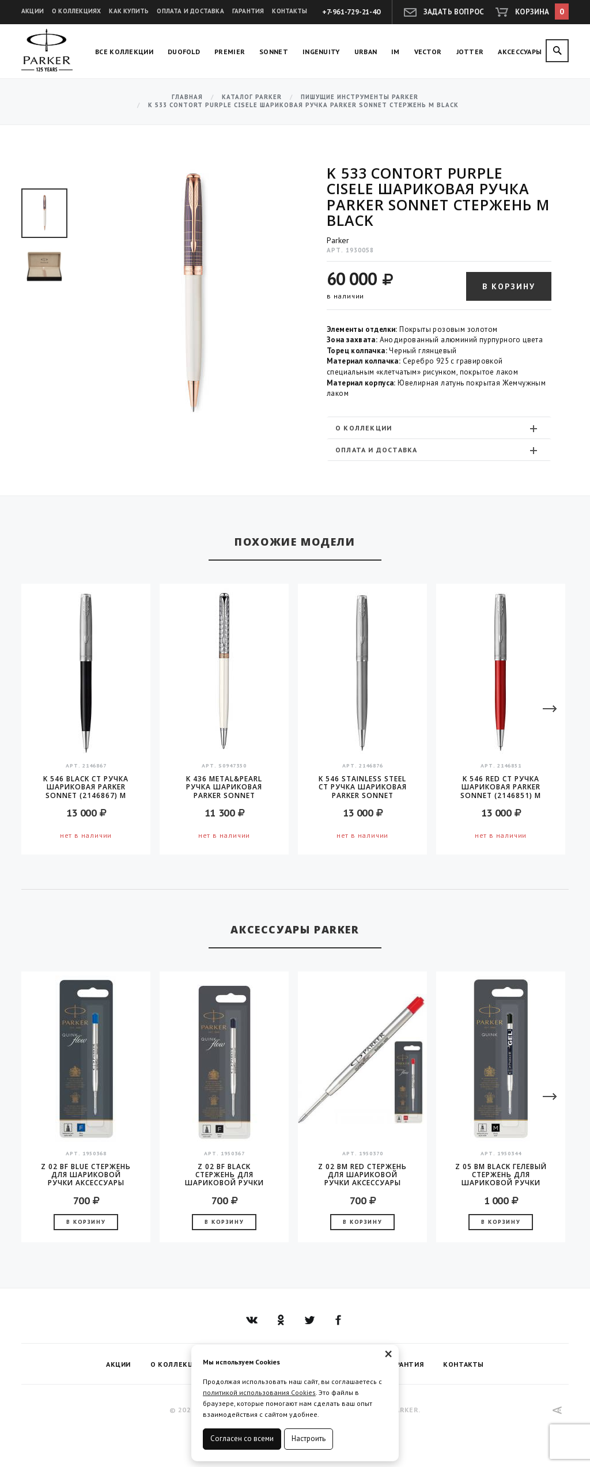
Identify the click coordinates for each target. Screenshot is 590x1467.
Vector (428, 51)
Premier (229, 51)
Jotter (470, 51)
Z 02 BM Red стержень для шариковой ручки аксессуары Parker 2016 (362, 1175)
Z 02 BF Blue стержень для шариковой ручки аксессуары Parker (86, 1175)
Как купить (129, 11)
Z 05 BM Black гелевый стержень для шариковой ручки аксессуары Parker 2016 (501, 1175)
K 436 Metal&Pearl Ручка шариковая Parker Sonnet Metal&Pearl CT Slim (224, 787)
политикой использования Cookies (259, 1392)
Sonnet (273, 51)
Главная (187, 97)
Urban (365, 51)
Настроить (309, 1438)
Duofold (184, 51)
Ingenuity (321, 51)
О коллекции (437, 428)
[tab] (439, 428)
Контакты (289, 11)
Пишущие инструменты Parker (359, 97)
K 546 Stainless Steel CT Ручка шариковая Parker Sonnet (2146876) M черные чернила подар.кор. (363, 787)
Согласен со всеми (242, 1438)
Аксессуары (520, 51)
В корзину (508, 286)
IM (395, 51)
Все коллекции (124, 51)
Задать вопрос (454, 12)
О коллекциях (76, 11)
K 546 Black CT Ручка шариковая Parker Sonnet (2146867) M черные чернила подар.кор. (85, 787)
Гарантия (248, 11)
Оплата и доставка (190, 11)
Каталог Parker (252, 97)
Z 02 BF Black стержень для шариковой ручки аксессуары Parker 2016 (224, 1175)
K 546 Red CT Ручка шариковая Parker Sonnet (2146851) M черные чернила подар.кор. (500, 787)
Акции (32, 11)
